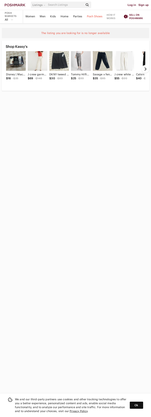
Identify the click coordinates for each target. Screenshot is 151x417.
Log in (132, 5)
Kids (53, 16)
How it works (111, 16)
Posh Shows (95, 16)
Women (30, 16)
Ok (136, 405)
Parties (77, 16)
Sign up (143, 5)
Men (42, 16)
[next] (145, 69)
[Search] (65, 5)
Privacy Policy (78, 411)
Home (64, 16)
